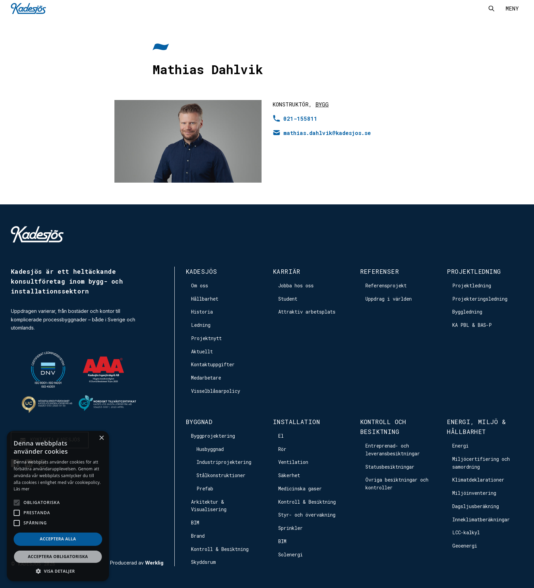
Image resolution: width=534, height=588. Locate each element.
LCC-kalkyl (466, 532)
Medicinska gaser (300, 488)
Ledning (200, 325)
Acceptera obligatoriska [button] (58, 556)
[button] (58, 571)
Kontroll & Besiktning (220, 549)
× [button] (101, 438)
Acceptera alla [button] (58, 539)
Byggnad (199, 422)
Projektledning (474, 271)
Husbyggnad (210, 449)
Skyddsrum (203, 562)
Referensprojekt (386, 285)
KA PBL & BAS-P (472, 325)
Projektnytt (206, 338)
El (281, 436)
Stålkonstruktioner (221, 475)
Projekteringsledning (479, 299)
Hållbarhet (204, 299)
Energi (460, 445)
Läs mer (22, 489)
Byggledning (467, 311)
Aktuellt (202, 351)
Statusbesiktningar (389, 467)
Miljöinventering (474, 493)
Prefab (205, 488)
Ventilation (293, 462)
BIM (195, 522)
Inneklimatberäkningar (481, 519)
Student (287, 299)
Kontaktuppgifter (213, 364)
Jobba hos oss (296, 285)
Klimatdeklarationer (478, 479)
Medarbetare (206, 377)
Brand (198, 536)
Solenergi (290, 554)
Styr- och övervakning (306, 514)
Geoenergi (464, 545)
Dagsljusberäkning (475, 506)
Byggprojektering (213, 436)
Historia (202, 311)
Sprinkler (290, 528)
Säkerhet (289, 475)
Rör (282, 449)
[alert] (58, 506)
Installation (296, 422)
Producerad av (136, 562)
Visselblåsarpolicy (215, 391)
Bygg (322, 104)
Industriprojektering (224, 462)
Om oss (199, 285)
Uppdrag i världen (388, 299)
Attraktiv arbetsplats (306, 311)
